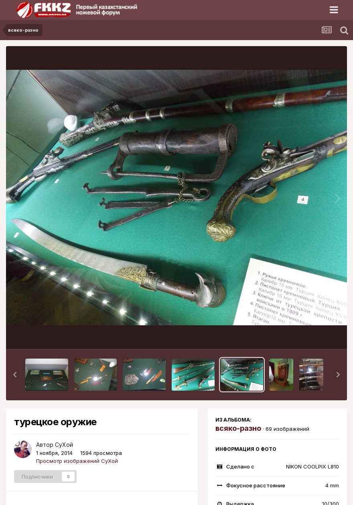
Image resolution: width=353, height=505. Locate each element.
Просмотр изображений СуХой (77, 461)
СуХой (64, 444)
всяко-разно (238, 428)
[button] (15, 374)
